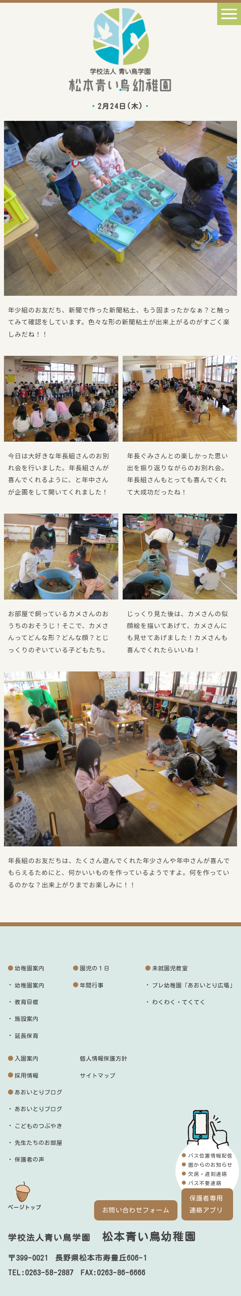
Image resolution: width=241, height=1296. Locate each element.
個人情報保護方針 (103, 1058)
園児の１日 (95, 968)
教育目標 (27, 1002)
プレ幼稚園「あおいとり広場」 (193, 985)
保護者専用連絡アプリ (206, 1204)
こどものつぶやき (38, 1126)
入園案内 (27, 1058)
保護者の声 (29, 1159)
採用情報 (27, 1076)
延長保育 (27, 1036)
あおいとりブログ (38, 1092)
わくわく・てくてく (179, 1002)
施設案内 (27, 1019)
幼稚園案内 (29, 968)
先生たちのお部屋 (38, 1143)
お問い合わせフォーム (136, 1210)
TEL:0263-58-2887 (40, 1272)
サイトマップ (98, 1076)
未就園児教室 (170, 968)
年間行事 (92, 985)
